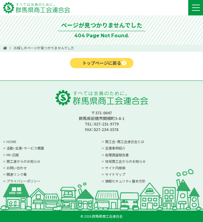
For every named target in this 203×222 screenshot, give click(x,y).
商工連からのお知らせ (23, 161)
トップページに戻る (101, 63)
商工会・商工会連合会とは (124, 141)
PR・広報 (12, 154)
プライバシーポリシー (23, 181)
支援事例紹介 (115, 148)
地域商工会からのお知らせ (125, 161)
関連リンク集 (16, 174)
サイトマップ (115, 174)
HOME (11, 141)
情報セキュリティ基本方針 (125, 181)
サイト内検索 (115, 167)
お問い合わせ (16, 167)
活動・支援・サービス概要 (25, 148)
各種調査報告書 (117, 154)
